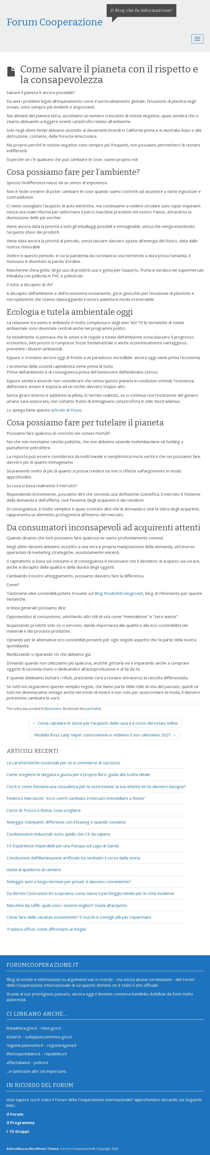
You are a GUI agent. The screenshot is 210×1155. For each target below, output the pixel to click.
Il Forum (15, 1114)
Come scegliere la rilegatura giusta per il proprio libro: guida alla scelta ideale (78, 774)
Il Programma (20, 1122)
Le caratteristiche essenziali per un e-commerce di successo (63, 762)
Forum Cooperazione (55, 22)
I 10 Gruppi (18, 1131)
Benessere (53, 708)
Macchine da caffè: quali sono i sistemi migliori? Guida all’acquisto (67, 905)
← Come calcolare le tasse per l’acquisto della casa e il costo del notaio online (105, 723)
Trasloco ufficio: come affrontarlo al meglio (46, 929)
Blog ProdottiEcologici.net (118, 593)
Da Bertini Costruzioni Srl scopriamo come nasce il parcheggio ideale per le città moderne (90, 893)
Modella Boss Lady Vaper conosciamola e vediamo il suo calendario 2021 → (105, 734)
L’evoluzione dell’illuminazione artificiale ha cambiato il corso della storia (73, 857)
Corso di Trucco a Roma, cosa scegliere (44, 810)
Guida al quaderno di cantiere (34, 869)
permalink (93, 708)
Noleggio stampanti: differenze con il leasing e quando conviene (66, 822)
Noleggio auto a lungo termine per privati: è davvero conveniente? (69, 881)
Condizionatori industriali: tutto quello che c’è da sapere (58, 834)
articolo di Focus (66, 410)
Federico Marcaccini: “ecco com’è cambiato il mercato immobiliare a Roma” (76, 798)
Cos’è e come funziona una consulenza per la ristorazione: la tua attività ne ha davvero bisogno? (96, 786)
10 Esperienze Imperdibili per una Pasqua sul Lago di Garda (63, 845)
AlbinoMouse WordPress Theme (33, 1149)
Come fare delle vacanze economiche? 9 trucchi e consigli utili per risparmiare (79, 917)
